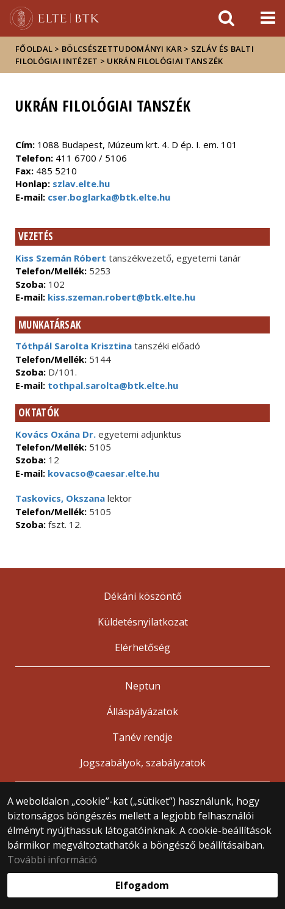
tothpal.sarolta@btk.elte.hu (111, 385)
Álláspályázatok (142, 711)
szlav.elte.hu (81, 183)
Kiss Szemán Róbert (60, 258)
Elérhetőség (142, 647)
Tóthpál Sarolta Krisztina (73, 346)
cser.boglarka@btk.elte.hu (109, 197)
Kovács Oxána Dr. (55, 434)
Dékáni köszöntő (143, 596)
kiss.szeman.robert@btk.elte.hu (120, 297)
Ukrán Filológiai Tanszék (165, 60)
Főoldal (34, 48)
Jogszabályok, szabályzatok (143, 762)
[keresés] (226, 18)
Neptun (143, 686)
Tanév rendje (142, 737)
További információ (52, 859)
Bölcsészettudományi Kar (122, 48)
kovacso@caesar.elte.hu (102, 473)
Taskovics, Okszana (60, 498)
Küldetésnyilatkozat (143, 622)
